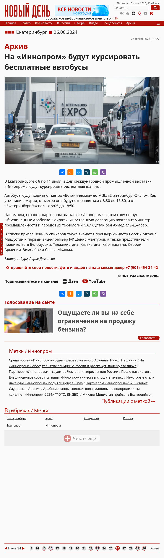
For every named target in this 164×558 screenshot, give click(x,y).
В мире (79, 23)
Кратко (26, 23)
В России (63, 23)
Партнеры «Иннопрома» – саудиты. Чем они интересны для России (63, 371)
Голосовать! (148, 338)
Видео (93, 23)
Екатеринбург (31, 32)
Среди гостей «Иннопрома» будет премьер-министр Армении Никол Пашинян (73, 360)
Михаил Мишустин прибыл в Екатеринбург (117, 394)
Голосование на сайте (29, 302)
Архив (130, 23)
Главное (10, 23)
